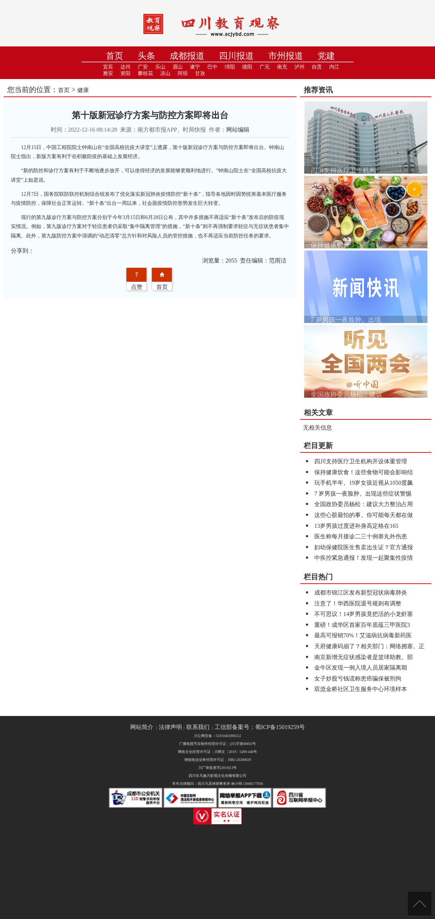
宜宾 (108, 67)
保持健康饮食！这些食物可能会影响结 (363, 472)
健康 (83, 90)
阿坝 (183, 73)
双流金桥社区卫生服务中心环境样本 (360, 688)
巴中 (212, 67)
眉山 (178, 67)
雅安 (108, 73)
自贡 (317, 67)
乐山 (160, 67)
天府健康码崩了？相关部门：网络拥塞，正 (369, 646)
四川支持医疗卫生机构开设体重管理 (360, 461)
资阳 (125, 73)
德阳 (247, 67)
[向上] (419, 903)
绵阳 (230, 67)
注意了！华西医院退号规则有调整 (357, 603)
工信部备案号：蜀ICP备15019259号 (260, 727)
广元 (265, 67)
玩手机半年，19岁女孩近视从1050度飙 (363, 482)
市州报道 (285, 55)
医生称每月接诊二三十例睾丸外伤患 (360, 536)
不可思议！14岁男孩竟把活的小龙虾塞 (363, 613)
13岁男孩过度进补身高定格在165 (356, 525)
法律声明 (170, 727)
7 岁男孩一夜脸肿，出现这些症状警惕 (362, 493)
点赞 (136, 286)
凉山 (165, 73)
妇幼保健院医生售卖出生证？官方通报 (363, 547)
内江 (334, 67)
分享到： (22, 250)
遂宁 (195, 67)
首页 (114, 55)
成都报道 (187, 55)
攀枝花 (145, 73)
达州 (125, 67)
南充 (282, 67)
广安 (143, 67)
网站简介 (141, 727)
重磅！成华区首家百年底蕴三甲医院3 (362, 624)
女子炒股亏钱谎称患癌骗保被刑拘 (357, 678)
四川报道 (236, 55)
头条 (146, 55)
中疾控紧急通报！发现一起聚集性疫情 (363, 557)
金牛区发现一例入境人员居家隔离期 (360, 667)
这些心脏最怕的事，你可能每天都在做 (363, 514)
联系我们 (198, 727)
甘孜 (200, 73)
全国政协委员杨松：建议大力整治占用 (363, 504)
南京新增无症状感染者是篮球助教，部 (363, 657)
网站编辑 (237, 129)
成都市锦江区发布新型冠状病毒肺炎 (360, 592)
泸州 (299, 67)
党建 (326, 55)
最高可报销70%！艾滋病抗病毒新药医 (363, 635)
